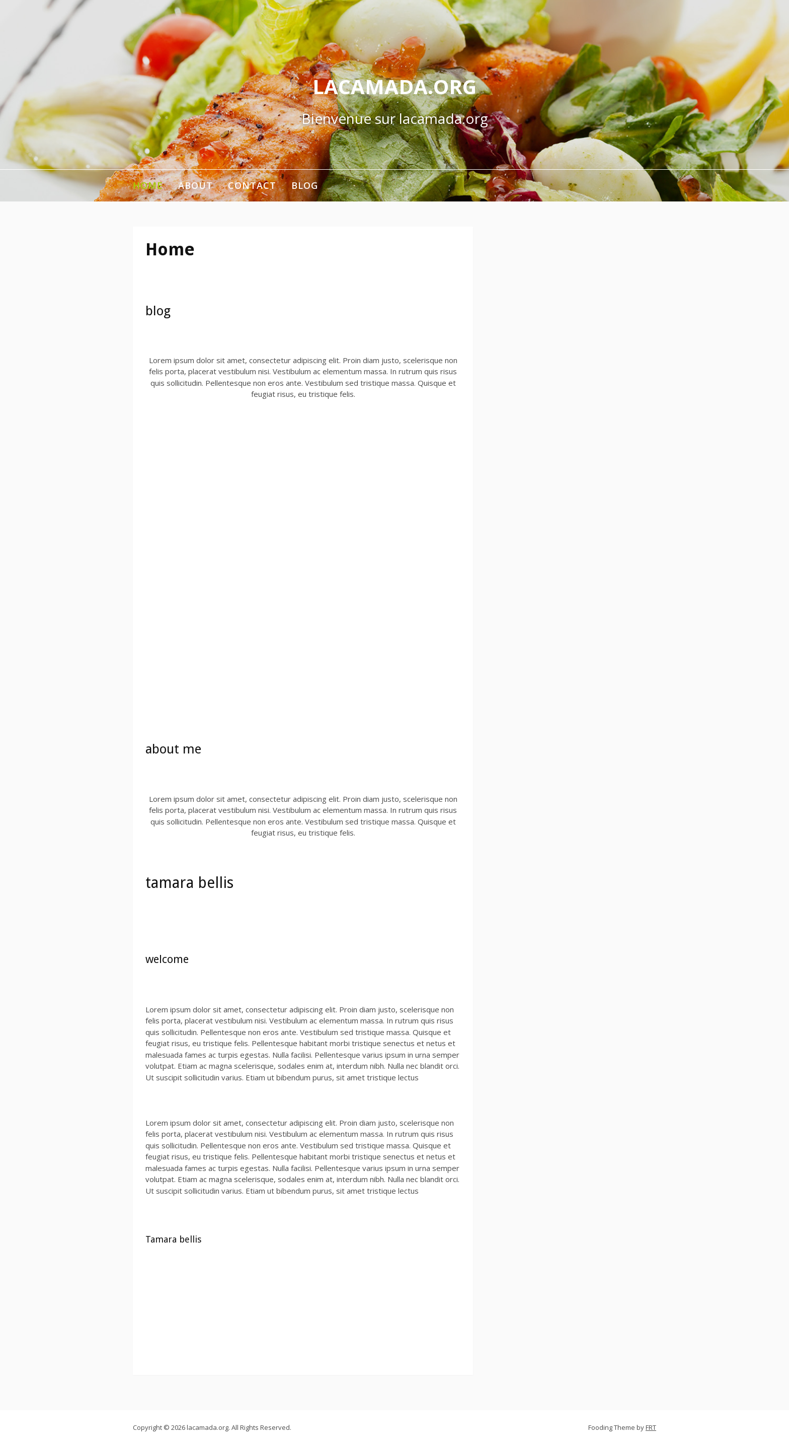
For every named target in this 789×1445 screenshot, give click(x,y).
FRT (651, 1427)
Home (148, 185)
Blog (304, 185)
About (195, 185)
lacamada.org (394, 86)
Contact (252, 185)
